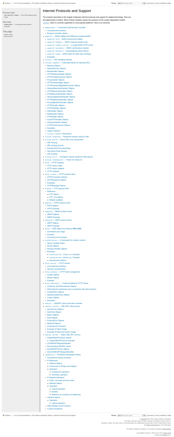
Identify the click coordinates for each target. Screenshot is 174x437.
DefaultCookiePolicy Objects (58, 295)
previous (151, 3)
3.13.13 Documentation (21, 3)
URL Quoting (52, 154)
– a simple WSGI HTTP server (70, 45)
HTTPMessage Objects (56, 186)
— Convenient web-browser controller (65, 27)
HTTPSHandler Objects (56, 108)
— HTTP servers (57, 263)
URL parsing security (55, 145)
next (156, 3)
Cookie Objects (53, 275)
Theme (117, 3)
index (169, 3)
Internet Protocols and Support (65, 3)
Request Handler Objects (57, 249)
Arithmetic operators (59, 375)
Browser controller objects (57, 33)
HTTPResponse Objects (56, 180)
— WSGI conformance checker (68, 48)
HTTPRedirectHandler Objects (59, 74)
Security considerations (56, 269)
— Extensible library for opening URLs (67, 63)
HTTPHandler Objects (56, 105)
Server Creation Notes (56, 243)
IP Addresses (52, 361)
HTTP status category (55, 168)
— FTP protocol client (57, 188)
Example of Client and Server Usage (61, 332)
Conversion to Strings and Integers (63, 366)
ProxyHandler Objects (55, 80)
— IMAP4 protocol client (58, 211)
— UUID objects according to (63, 229)
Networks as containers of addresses (66, 395)
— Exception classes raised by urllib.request (69, 157)
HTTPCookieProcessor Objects (59, 77)
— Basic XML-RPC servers (62, 335)
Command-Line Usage (56, 232)
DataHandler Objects (55, 114)
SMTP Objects (53, 223)
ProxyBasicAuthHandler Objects (59, 94)
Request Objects (53, 66)
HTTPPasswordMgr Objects (58, 83)
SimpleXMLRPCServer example (62, 341)
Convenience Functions (56, 326)
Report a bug (8, 34)
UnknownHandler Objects (57, 122)
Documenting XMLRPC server (59, 346)
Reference (51, 191)
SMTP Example (53, 226)
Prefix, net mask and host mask (61, 380)
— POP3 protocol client (57, 203)
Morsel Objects (53, 278)
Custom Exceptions (54, 409)
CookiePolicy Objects (55, 292)
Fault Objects (52, 318)
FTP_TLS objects (56, 197)
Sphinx (165, 435)
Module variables (56, 200)
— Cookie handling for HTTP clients (66, 283)
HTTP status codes (54, 166)
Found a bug (166, 433)
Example (50, 234)
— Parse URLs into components (64, 140)
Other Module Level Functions (59, 406)
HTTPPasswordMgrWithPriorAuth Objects (63, 85)
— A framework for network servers (65, 240)
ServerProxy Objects (55, 309)
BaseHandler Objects (55, 71)
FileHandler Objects (55, 111)
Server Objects (53, 246)
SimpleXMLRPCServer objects (59, 338)
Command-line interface (56, 30)
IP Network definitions (55, 377)
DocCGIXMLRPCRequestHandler (60, 352)
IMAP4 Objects (53, 214)
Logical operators (58, 389)
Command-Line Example (57, 237)
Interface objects (53, 397)
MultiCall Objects (53, 323)
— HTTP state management (62, 272)
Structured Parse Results (57, 151)
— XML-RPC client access (62, 306)
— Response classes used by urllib (67, 137)
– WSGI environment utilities (65, 39)
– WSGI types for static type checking (69, 54)
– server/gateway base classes (68, 51)
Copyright (143, 419)
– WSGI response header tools (67, 42)
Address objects (55, 363)
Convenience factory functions (59, 358)
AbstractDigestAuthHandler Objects (61, 97)
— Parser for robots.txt (63, 160)
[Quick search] (133, 3)
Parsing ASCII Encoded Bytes (59, 148)
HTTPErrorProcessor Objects (58, 125)
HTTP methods (53, 171)
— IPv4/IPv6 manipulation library (63, 355)
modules (163, 3)
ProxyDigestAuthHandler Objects (60, 102)
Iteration (55, 392)
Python (7, 3)
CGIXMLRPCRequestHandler (59, 343)
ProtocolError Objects (55, 320)
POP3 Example (53, 209)
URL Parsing (52, 143)
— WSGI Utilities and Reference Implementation (68, 36)
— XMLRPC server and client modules (63, 303)
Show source (8, 36)
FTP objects (54, 194)
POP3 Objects (52, 206)
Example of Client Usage (57, 329)
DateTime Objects (54, 312)
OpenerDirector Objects (56, 68)
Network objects (55, 383)
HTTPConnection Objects (57, 177)
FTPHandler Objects (55, 117)
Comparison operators (60, 372)
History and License (152, 425)
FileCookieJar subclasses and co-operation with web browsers (71, 289)
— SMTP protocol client (58, 220)
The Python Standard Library (42, 3)
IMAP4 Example (53, 217)
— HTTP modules (54, 163)
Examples (51, 57)
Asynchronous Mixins (57, 260)
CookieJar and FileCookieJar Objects (61, 286)
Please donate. (166, 429)
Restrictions (59, 134)
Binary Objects (53, 315)
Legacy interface (53, 131)
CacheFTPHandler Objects (57, 120)
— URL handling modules (58, 60)
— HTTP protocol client (60, 174)
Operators (53, 369)
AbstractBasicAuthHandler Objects (60, 88)
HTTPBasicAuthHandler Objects (60, 91)
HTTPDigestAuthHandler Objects (60, 100)
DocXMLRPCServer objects (58, 349)
